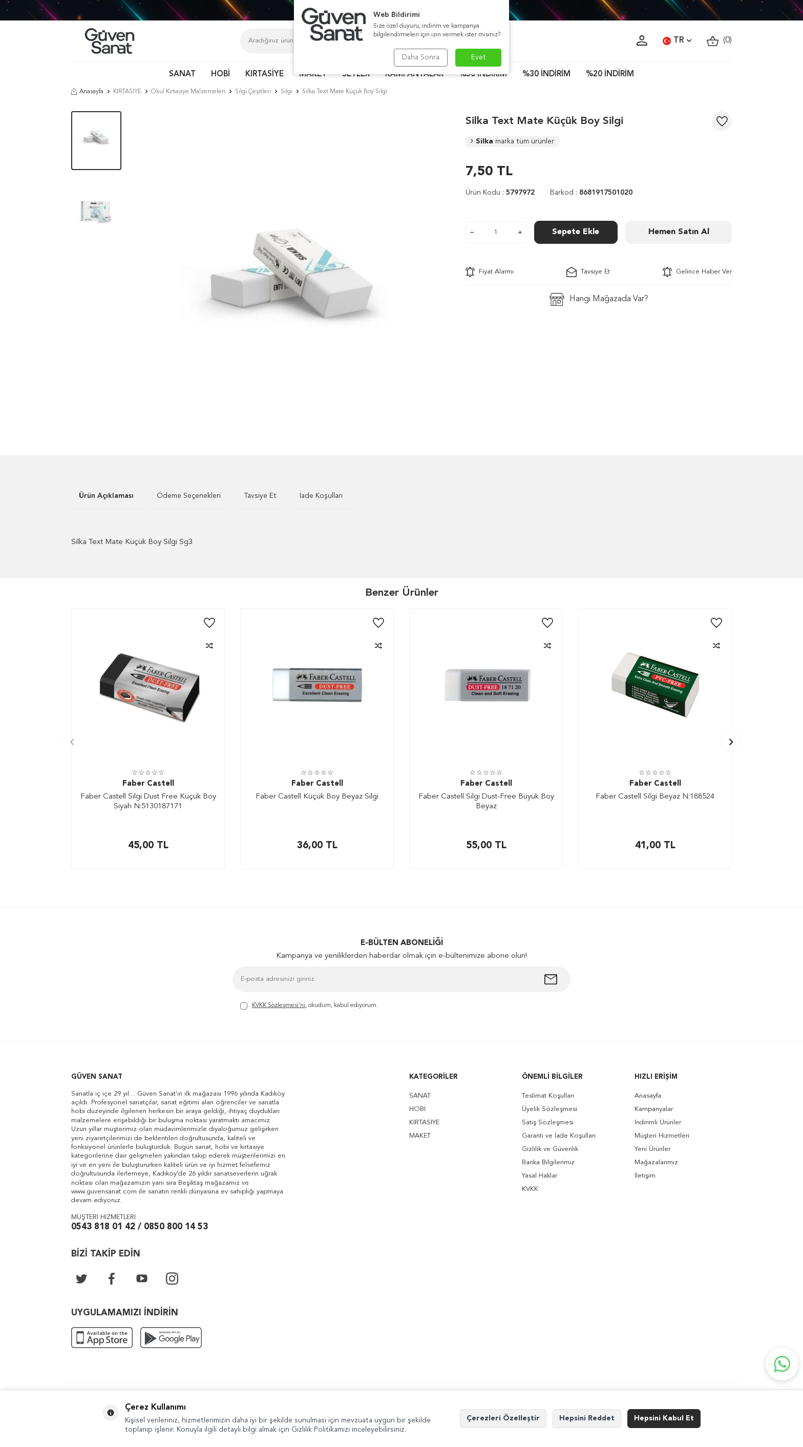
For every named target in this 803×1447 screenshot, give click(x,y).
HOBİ (220, 74)
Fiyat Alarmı (490, 272)
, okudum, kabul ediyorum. (309, 1006)
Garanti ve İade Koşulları (559, 1136)
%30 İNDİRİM (546, 74)
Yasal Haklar (539, 1175)
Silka (512, 141)
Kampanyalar (654, 1109)
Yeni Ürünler (652, 1149)
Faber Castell (148, 784)
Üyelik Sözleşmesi (549, 1109)
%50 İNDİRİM (483, 74)
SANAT (182, 74)
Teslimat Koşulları (548, 1096)
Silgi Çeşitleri (253, 92)
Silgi (286, 92)
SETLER (356, 74)
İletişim (645, 1175)
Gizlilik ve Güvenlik (550, 1149)
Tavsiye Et (588, 272)
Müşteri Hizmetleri (662, 1136)
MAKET (313, 74)
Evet (478, 57)
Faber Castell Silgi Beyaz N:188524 (655, 797)
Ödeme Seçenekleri (189, 495)
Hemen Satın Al (678, 232)
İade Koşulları (321, 495)
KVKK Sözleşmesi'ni (278, 1005)
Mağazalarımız (656, 1162)
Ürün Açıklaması (106, 495)
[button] (72, 742)
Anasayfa (87, 91)
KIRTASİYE (264, 74)
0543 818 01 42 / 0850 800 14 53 (139, 1227)
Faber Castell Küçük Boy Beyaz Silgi (317, 797)
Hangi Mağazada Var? (599, 299)
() (719, 40)
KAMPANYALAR (414, 74)
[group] (293, 268)
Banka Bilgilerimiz (548, 1162)
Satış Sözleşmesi (548, 1122)
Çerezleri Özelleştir (503, 1418)
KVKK (530, 1189)
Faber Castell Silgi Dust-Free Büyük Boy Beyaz (486, 802)
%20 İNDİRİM (610, 74)
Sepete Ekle (575, 232)
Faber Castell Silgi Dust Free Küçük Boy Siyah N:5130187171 (148, 802)
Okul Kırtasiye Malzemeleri (188, 92)
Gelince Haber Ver (697, 272)
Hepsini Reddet (587, 1418)
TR (677, 41)
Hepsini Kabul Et (664, 1418)
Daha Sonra (420, 57)
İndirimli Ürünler (658, 1122)
